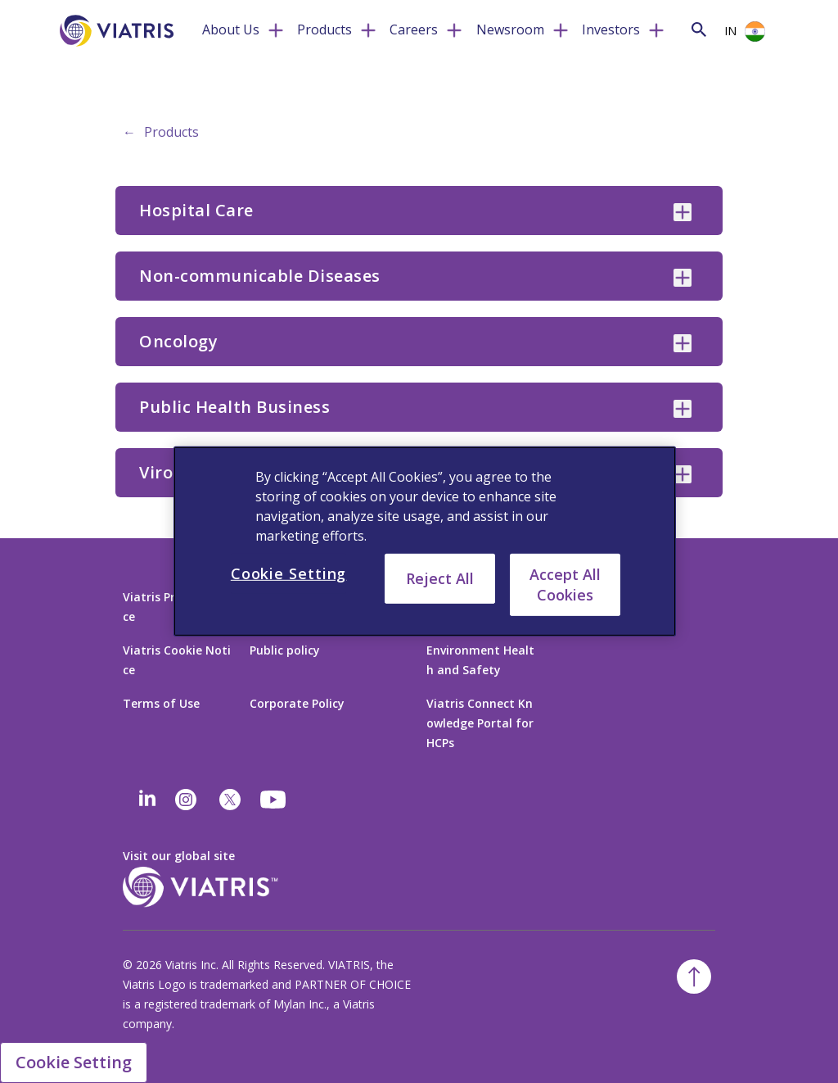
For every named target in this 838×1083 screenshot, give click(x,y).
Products (324, 29)
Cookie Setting (74, 1062)
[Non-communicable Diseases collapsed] (683, 278)
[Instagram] (186, 799)
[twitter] (230, 799)
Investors (611, 29)
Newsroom (510, 29)
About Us (230, 29)
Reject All (440, 578)
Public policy (285, 650)
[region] (424, 541)
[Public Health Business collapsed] (683, 409)
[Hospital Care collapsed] (683, 212)
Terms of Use (161, 703)
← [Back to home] (129, 132)
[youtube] (274, 800)
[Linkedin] (147, 799)
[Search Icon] (699, 29)
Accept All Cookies (565, 584)
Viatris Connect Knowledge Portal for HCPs (480, 723)
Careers (414, 29)
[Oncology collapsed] (683, 343)
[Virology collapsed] (683, 474)
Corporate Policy (297, 703)
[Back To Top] (694, 976)
